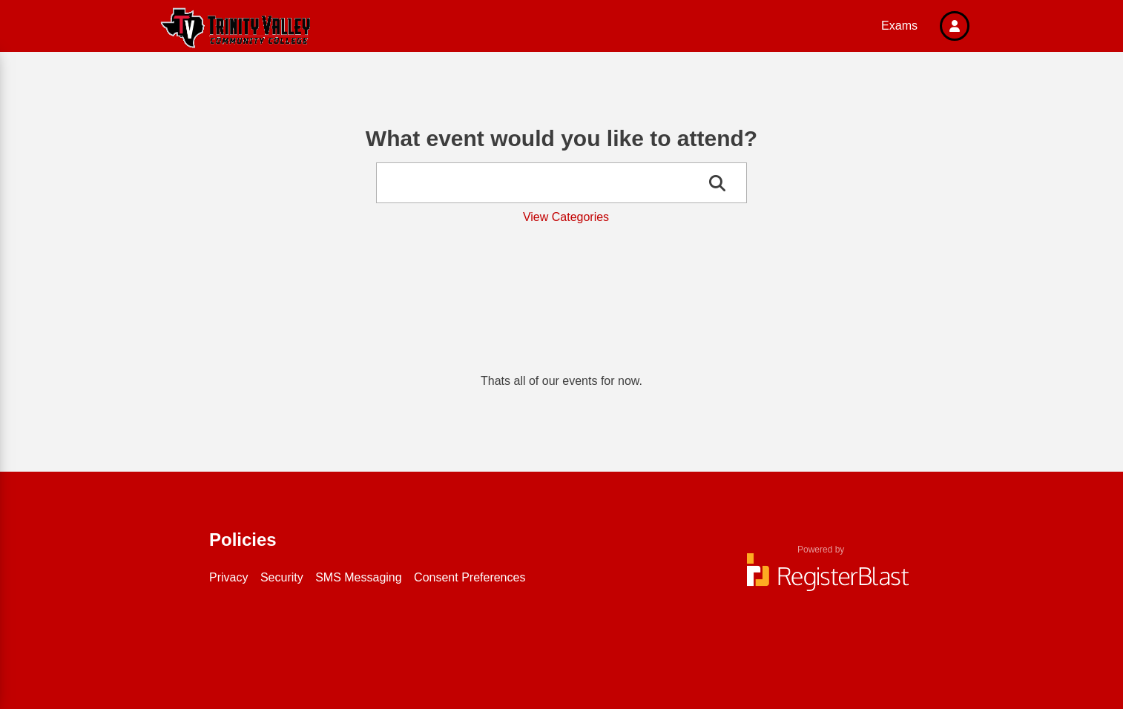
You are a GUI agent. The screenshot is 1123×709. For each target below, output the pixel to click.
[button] (954, 26)
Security (281, 577)
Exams (899, 25)
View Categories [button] (566, 217)
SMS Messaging (358, 577)
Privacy (228, 577)
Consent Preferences (469, 577)
